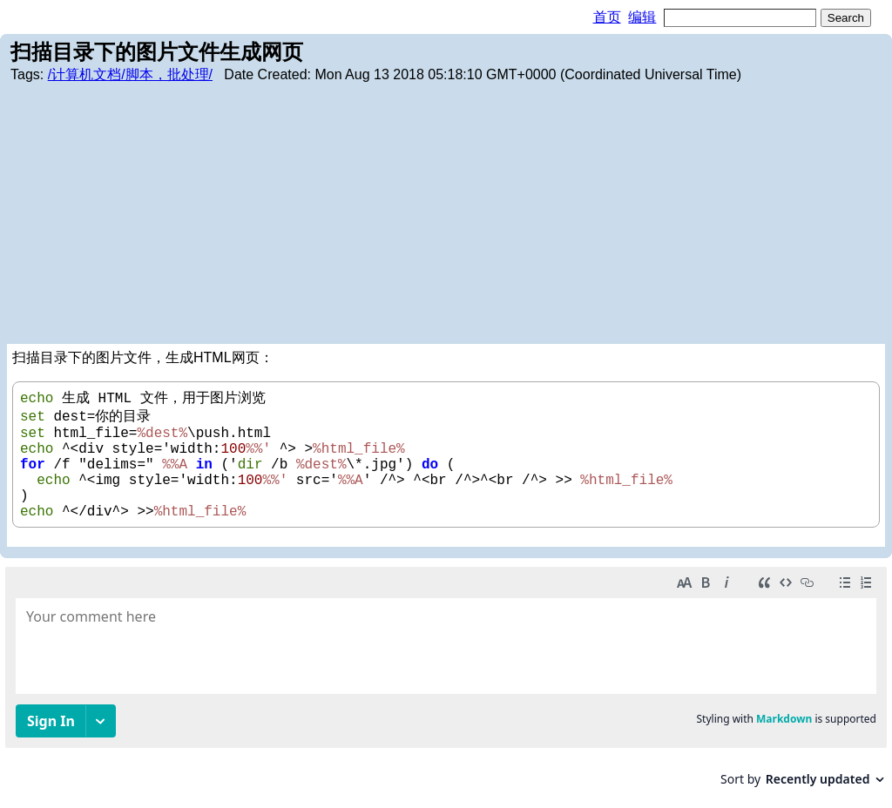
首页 (607, 17)
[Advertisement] (446, 213)
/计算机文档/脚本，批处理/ (130, 74)
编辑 (642, 17)
